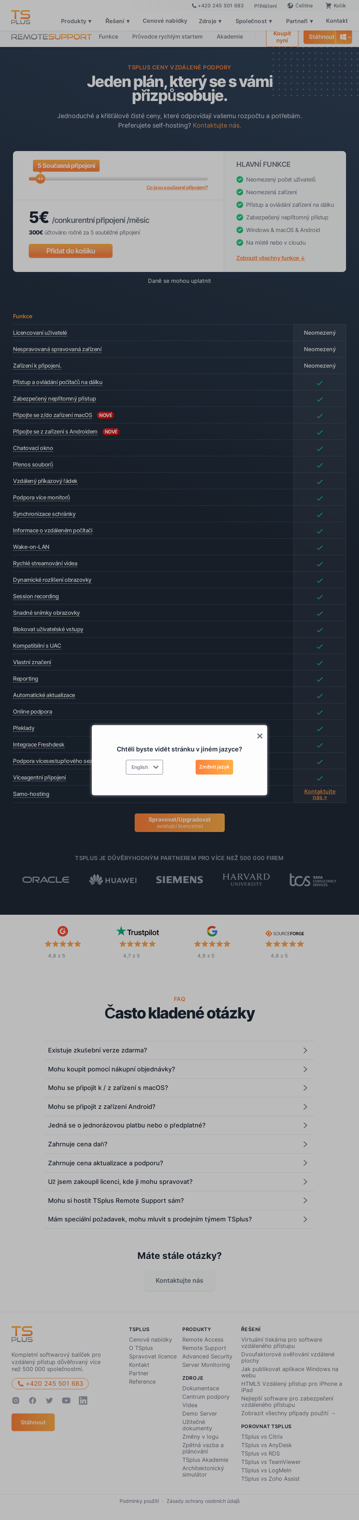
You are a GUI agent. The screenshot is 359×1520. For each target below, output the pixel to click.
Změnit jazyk (214, 767)
